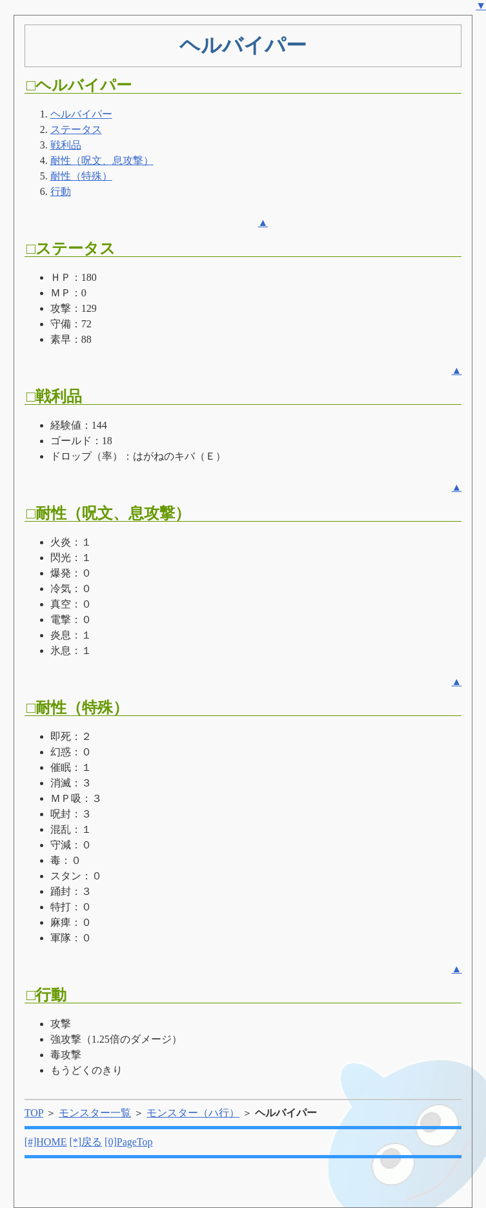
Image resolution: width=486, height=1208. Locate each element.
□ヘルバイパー (79, 85)
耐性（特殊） (81, 175)
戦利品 (65, 144)
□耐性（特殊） (77, 707)
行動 (60, 191)
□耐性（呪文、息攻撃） (108, 513)
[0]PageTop (128, 1141)
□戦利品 (54, 396)
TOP (34, 1112)
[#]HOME (46, 1141)
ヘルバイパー (81, 113)
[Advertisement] (364, 158)
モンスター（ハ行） (193, 1112)
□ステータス (71, 248)
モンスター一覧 (95, 1112)
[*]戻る (85, 1141)
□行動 (46, 995)
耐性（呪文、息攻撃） (102, 160)
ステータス (76, 129)
